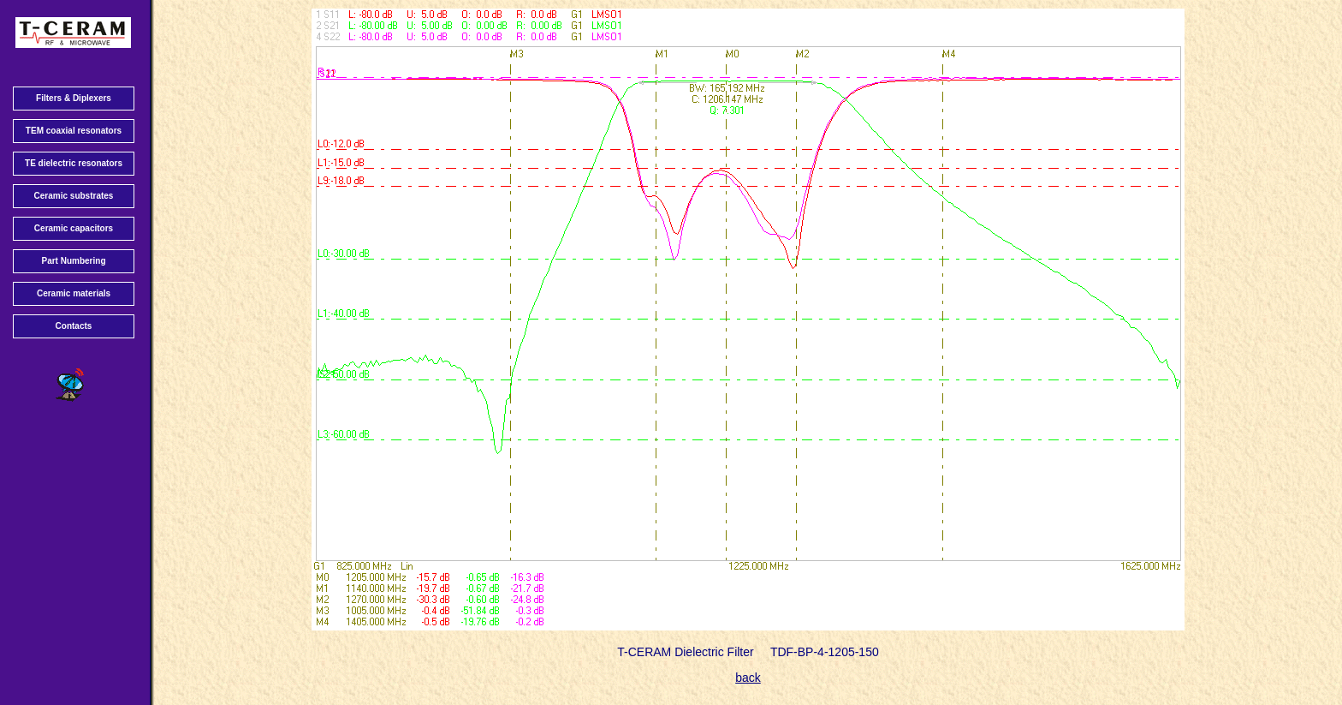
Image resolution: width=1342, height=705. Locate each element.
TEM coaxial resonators (74, 130)
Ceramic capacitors (73, 228)
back (748, 677)
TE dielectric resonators (73, 163)
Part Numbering (73, 261)
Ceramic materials (73, 293)
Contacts (74, 326)
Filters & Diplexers (73, 98)
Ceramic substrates (74, 195)
